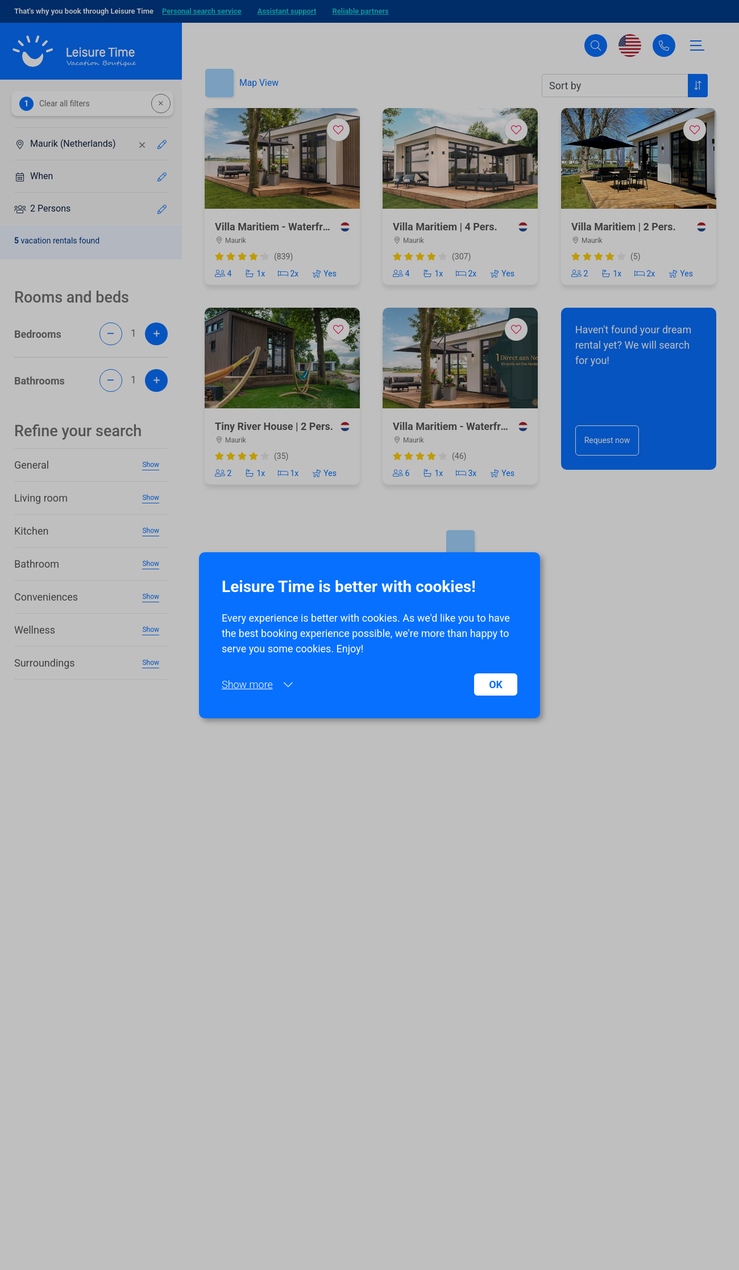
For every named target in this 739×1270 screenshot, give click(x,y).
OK (496, 684)
